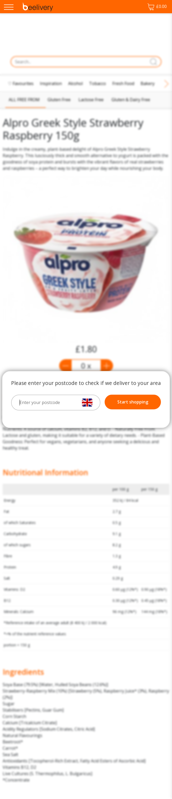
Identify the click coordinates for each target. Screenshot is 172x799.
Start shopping (132, 402)
